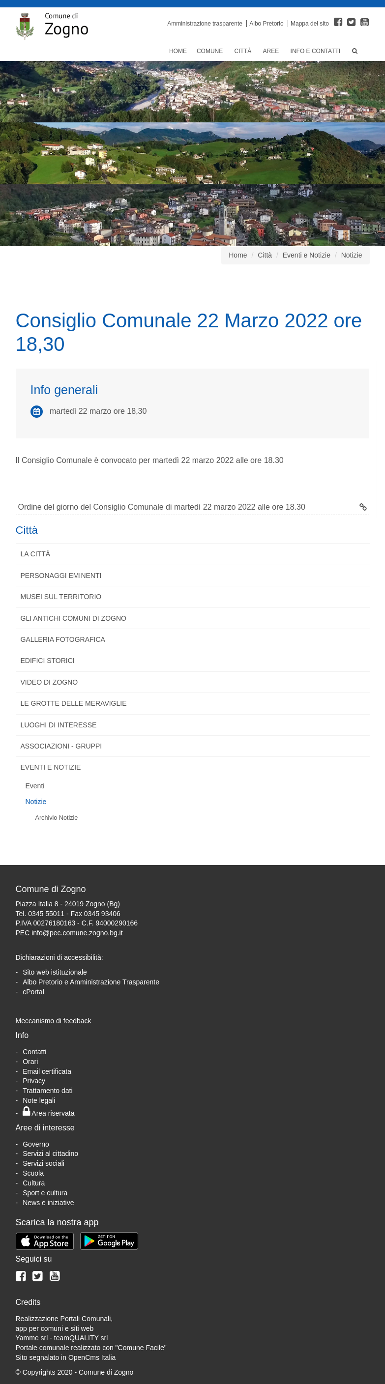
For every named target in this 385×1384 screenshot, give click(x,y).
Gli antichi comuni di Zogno (73, 618)
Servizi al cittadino (50, 1153)
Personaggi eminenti (61, 575)
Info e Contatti (316, 51)
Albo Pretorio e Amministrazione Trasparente (91, 982)
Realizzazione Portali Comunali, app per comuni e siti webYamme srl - (64, 1328)
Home (178, 51)
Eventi (35, 786)
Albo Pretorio (266, 23)
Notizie (351, 255)
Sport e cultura (45, 1193)
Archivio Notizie (56, 817)
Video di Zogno (49, 682)
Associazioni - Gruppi (61, 746)
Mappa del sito (310, 23)
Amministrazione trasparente (204, 23)
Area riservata (48, 1113)
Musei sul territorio (61, 597)
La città (36, 554)
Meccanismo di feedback (53, 1021)
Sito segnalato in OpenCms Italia (66, 1357)
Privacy (34, 1081)
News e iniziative (48, 1203)
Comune (211, 51)
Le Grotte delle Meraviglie (74, 703)
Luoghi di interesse (59, 725)
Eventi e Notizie (306, 255)
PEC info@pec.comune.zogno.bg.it (69, 933)
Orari (30, 1062)
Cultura (34, 1183)
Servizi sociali (43, 1163)
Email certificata (47, 1071)
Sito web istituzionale (55, 972)
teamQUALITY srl (81, 1338)
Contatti (34, 1052)
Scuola (33, 1173)
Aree (272, 51)
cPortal (33, 992)
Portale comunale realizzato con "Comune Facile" (91, 1348)
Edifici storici (48, 660)
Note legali (39, 1100)
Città (244, 51)
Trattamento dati (47, 1091)
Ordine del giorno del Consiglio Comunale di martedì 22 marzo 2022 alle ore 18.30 (192, 507)
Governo (36, 1144)
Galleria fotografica (63, 639)
